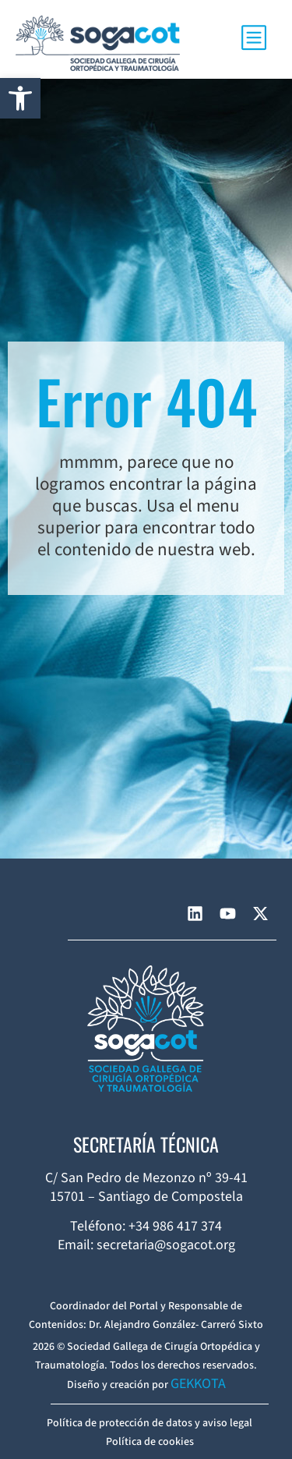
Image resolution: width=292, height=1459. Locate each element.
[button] (20, 98)
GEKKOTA (198, 1383)
